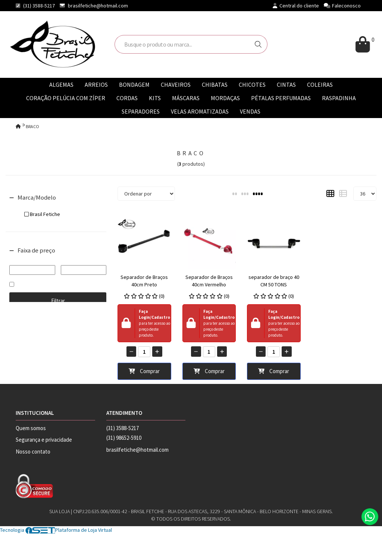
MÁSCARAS (186, 98)
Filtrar (58, 300)
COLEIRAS (320, 84)
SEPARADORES (141, 111)
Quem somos (31, 428)
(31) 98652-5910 (123, 437)
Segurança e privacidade (44, 439)
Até (83, 260)
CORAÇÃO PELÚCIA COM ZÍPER (65, 98)
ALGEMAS (61, 84)
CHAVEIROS (176, 84)
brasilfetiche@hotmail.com (98, 5)
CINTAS (286, 84)
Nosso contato (33, 451)
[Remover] (131, 351)
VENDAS (250, 111)
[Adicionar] (157, 351)
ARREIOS (96, 84)
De (32, 260)
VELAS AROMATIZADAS (200, 111)
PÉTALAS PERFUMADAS (281, 98)
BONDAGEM (134, 84)
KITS (155, 98)
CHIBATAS (215, 84)
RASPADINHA (339, 98)
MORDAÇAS (225, 98)
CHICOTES (252, 84)
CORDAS (127, 98)
